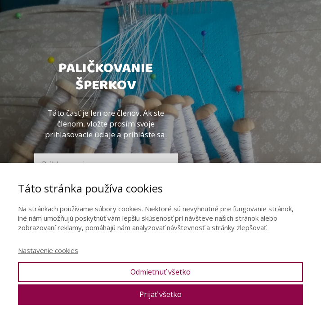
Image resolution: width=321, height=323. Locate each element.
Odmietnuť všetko (160, 272)
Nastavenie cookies (48, 250)
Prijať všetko (160, 294)
